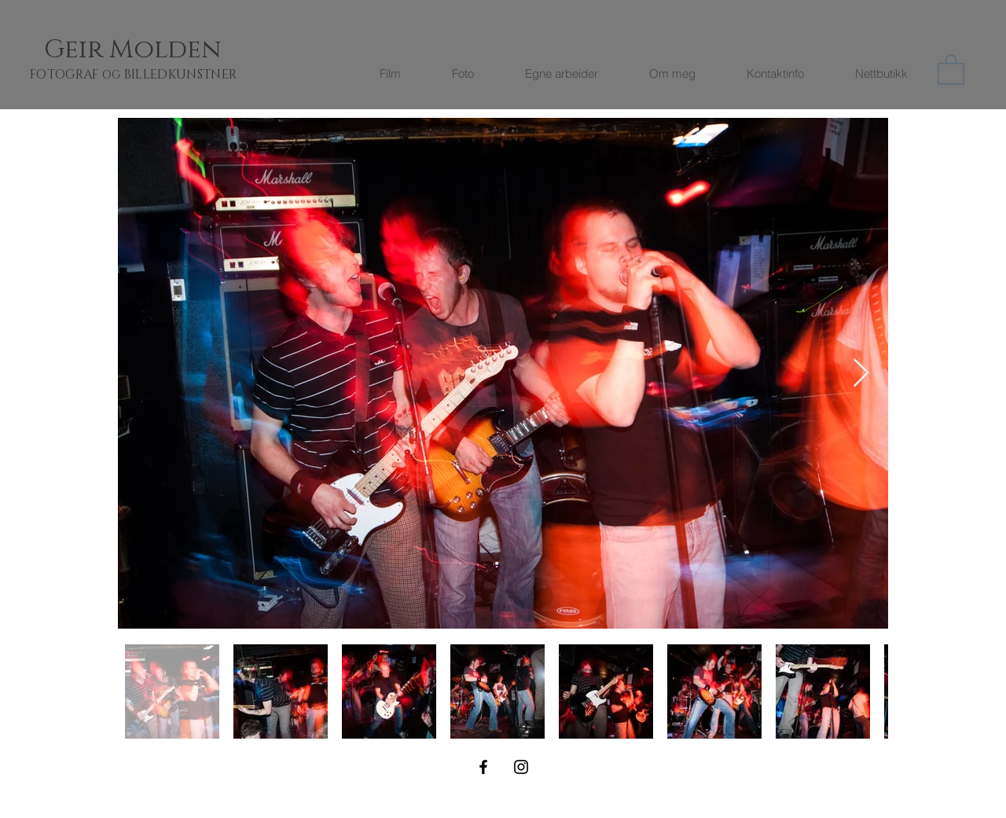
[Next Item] (861, 373)
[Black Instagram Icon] (521, 766)
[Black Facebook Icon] (483, 766)
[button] (951, 68)
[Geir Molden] (151, 50)
